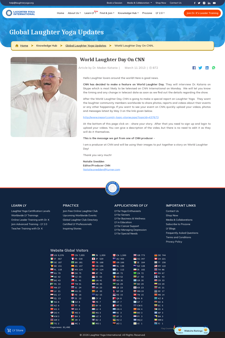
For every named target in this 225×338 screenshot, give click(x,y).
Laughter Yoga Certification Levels (30, 211)
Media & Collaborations (179, 219)
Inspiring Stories (72, 228)
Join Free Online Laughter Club (80, 211)
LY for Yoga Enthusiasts (127, 211)
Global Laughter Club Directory (80, 219)
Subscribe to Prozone (178, 224)
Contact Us (176, 2)
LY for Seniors (122, 214)
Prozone (147, 13)
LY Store (15, 330)
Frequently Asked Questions (182, 232)
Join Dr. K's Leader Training (202, 13)
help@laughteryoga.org (21, 2)
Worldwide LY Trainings (24, 215)
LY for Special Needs (126, 233)
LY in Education (123, 222)
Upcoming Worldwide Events (80, 215)
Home (60, 13)
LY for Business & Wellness (129, 218)
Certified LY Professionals (77, 224)
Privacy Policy (174, 241)
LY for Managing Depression (130, 229)
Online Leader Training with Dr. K (30, 219)
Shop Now (161, 2)
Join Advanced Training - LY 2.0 (29, 224)
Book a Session (114, 2)
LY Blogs (170, 228)
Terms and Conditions (178, 237)
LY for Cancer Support (126, 226)
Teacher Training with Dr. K (27, 228)
